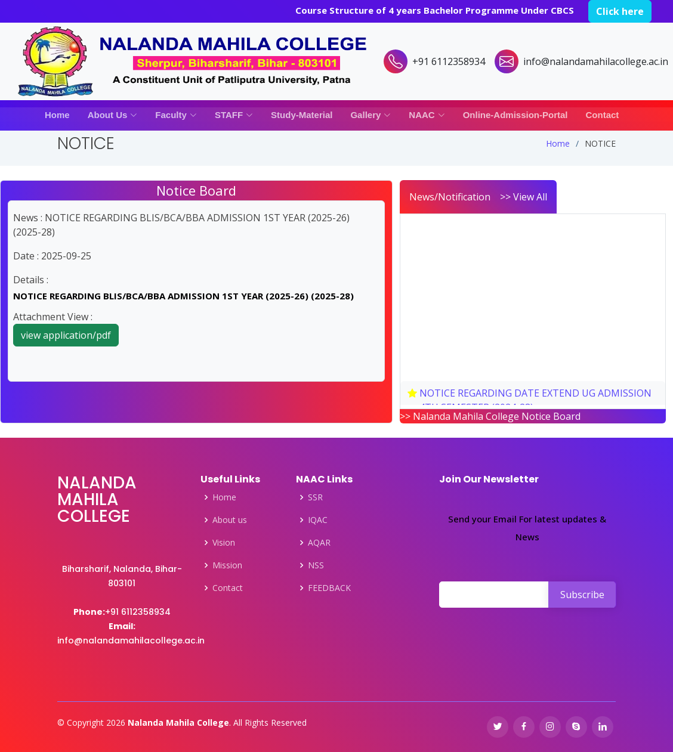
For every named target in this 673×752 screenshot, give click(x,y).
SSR (315, 497)
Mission (227, 565)
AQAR (319, 543)
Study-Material (301, 115)
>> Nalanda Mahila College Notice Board (490, 416)
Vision (223, 543)
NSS (316, 565)
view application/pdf (66, 335)
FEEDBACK (329, 588)
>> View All (523, 196)
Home (57, 115)
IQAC (318, 520)
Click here (620, 11)
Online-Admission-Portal (515, 115)
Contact (602, 115)
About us (229, 520)
